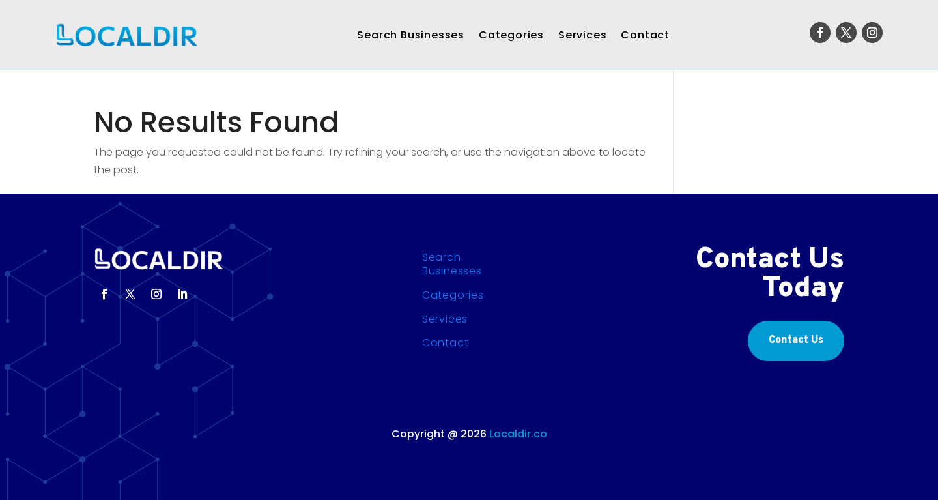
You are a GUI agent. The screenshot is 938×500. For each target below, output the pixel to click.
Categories (511, 34)
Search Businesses (410, 34)
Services (582, 34)
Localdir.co (518, 433)
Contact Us (796, 340)
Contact (645, 34)
